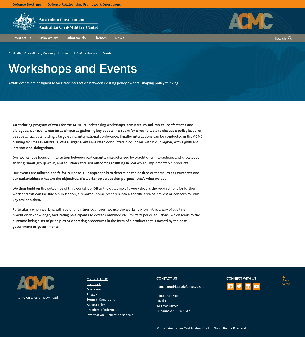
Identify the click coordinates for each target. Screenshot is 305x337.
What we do (76, 37)
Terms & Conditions (101, 299)
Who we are (48, 37)
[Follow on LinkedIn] (248, 286)
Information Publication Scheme (110, 314)
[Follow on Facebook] (230, 286)
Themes (100, 37)
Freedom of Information (104, 309)
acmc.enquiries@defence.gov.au (180, 286)
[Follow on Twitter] (239, 286)
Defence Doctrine (27, 4)
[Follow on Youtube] (256, 286)
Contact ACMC (97, 279)
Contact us (22, 37)
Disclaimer (94, 289)
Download (50, 297)
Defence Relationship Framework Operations (84, 4)
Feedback (94, 284)
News (119, 37)
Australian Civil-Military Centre (31, 53)
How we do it (66, 53)
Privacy (92, 294)
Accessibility (96, 304)
